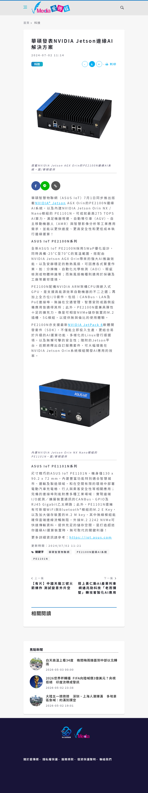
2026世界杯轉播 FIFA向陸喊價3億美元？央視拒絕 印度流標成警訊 (81, 680)
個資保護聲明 (86, 759)
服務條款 (68, 759)
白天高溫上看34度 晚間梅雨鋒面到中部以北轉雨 (81, 662)
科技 (37, 64)
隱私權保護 (50, 759)
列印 (111, 64)
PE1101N (40, 558)
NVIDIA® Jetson (50, 202)
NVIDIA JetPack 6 (85, 324)
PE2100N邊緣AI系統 (92, 552)
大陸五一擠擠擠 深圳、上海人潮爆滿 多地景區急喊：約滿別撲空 (81, 698)
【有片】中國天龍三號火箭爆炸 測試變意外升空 (52, 585)
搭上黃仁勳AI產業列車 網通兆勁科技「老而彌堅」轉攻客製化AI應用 (97, 588)
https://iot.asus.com (90, 537)
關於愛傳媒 (31, 759)
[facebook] (35, 185)
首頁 (26, 23)
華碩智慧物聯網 (59, 552)
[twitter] (45, 185)
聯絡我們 (106, 759)
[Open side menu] (25, 7)
